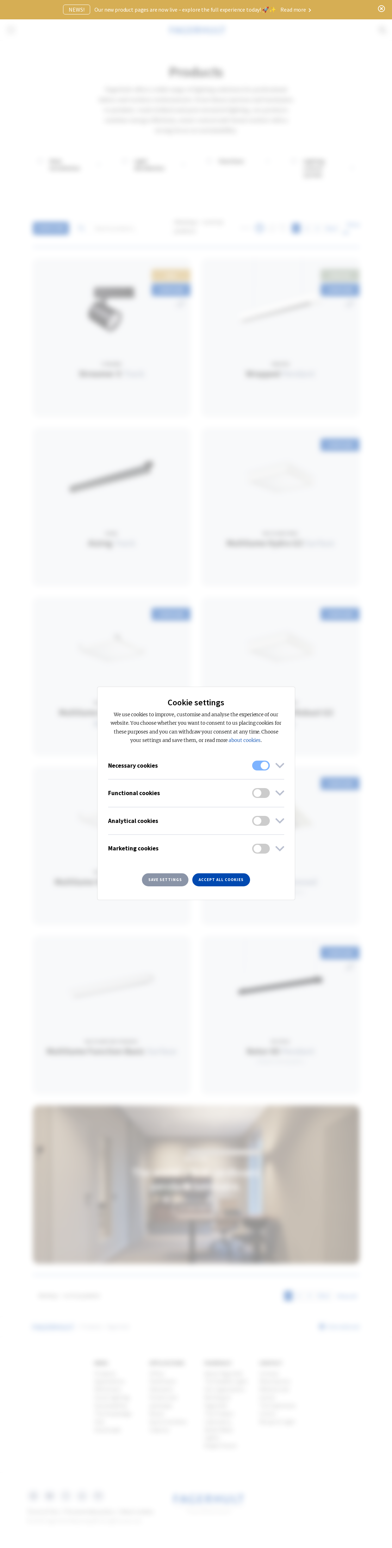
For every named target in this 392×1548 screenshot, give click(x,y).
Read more (295, 9)
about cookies (244, 740)
